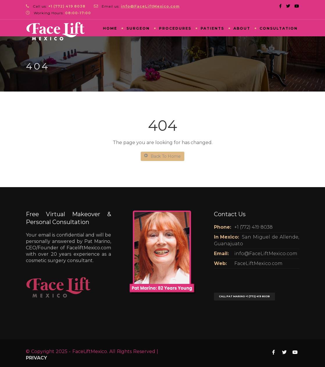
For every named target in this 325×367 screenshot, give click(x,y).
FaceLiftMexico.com (258, 263)
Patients (212, 28)
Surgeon (138, 28)
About (241, 28)
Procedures (175, 28)
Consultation (279, 28)
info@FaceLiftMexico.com (265, 253)
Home (110, 28)
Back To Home (162, 156)
